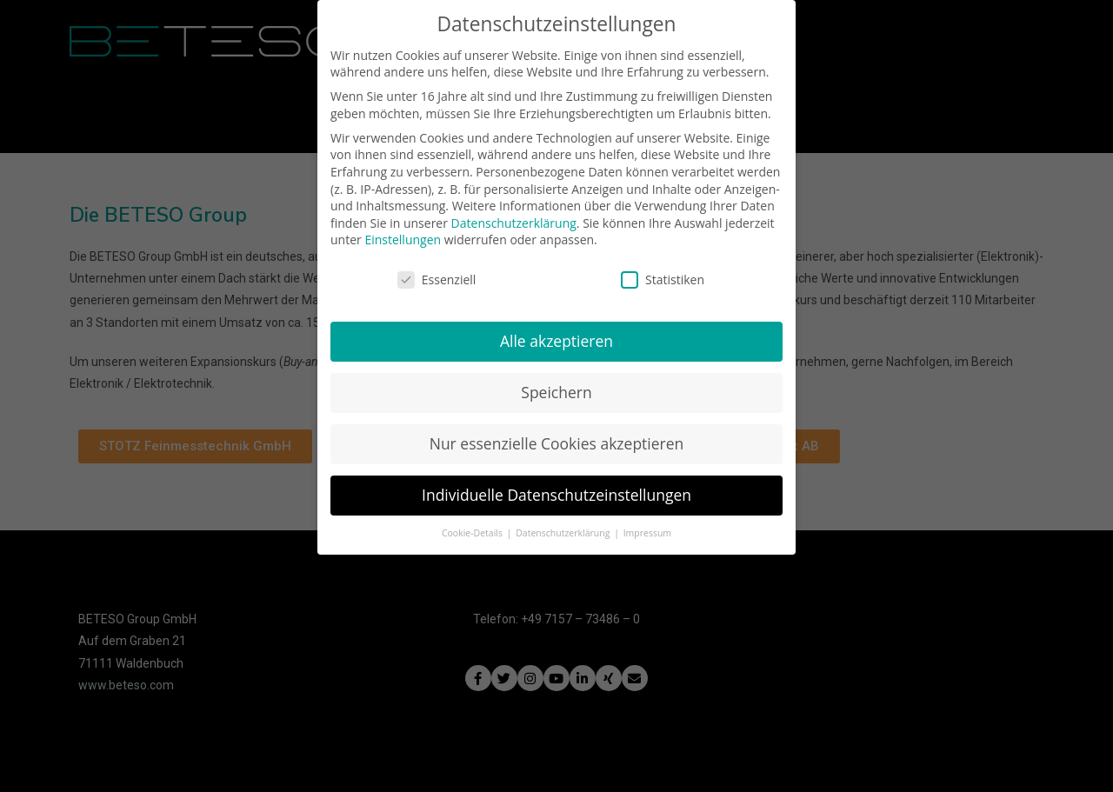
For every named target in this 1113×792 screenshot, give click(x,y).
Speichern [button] (556, 386)
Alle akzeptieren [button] (556, 335)
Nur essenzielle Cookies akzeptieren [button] (557, 438)
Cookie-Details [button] (473, 527)
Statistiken (662, 274)
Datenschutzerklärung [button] (564, 527)
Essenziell (437, 274)
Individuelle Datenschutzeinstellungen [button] (556, 488)
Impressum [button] (647, 527)
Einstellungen (402, 234)
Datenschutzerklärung (513, 217)
